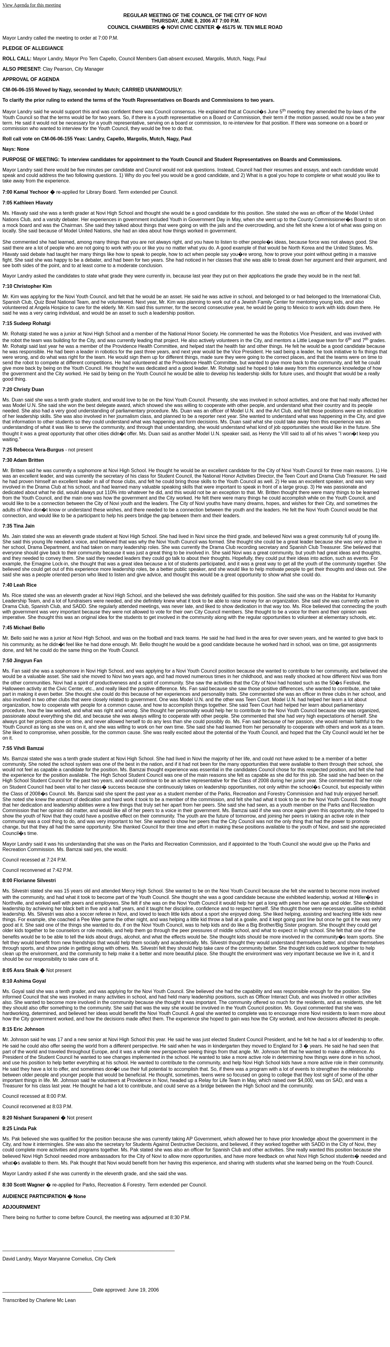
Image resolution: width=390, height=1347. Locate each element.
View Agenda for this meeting (31, 5)
